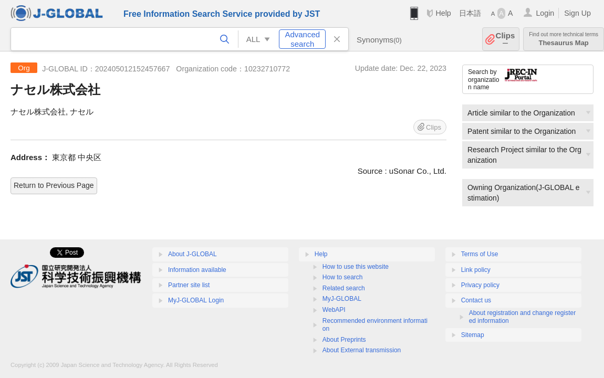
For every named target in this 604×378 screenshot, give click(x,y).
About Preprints (344, 339)
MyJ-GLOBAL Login (196, 300)
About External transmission (361, 350)
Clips (505, 39)
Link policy (476, 270)
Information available (197, 270)
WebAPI (334, 309)
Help (443, 13)
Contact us (476, 300)
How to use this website (355, 266)
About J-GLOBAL (192, 254)
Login (545, 13)
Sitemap (472, 335)
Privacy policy (480, 285)
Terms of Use (479, 254)
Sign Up (577, 13)
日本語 (470, 13)
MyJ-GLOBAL (341, 298)
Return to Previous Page (54, 185)
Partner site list (189, 285)
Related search (343, 288)
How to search (342, 277)
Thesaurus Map (563, 39)
